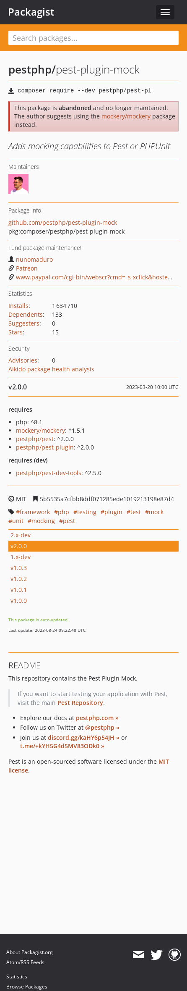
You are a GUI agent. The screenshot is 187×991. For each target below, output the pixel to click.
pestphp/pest (35, 439)
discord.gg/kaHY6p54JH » (83, 737)
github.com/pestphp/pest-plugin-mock (62, 222)
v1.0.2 (18, 579)
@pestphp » (102, 727)
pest (69, 521)
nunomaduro (30, 259)
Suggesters (23, 323)
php (63, 512)
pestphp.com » (97, 718)
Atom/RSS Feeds (25, 962)
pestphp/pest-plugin (45, 447)
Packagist (31, 11)
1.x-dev (20, 557)
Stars (15, 332)
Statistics (16, 976)
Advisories (22, 360)
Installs (18, 306)
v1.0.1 (18, 590)
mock (156, 512)
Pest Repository (80, 703)
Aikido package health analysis (51, 369)
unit (17, 521)
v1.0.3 (18, 568)
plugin (113, 512)
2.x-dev (20, 535)
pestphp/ (32, 69)
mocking (43, 521)
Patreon (23, 268)
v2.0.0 (18, 546)
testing (86, 512)
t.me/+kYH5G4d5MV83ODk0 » (62, 746)
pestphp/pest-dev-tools (48, 473)
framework (35, 512)
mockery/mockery (126, 116)
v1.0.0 (18, 601)
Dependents (25, 314)
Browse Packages (26, 986)
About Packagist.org (29, 952)
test (135, 512)
